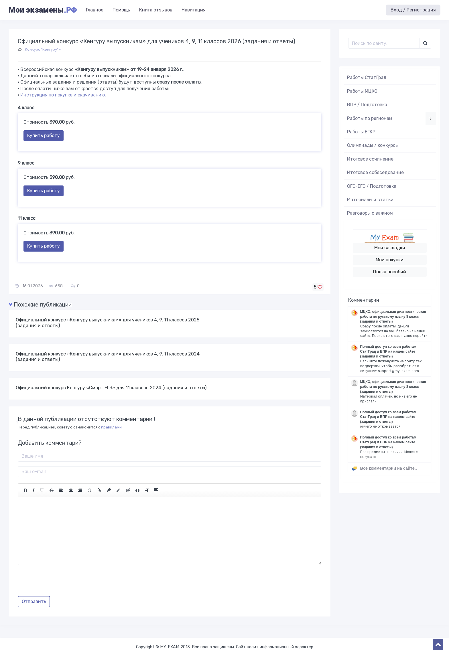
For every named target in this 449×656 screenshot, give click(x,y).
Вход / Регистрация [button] (413, 10)
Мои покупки (389, 259)
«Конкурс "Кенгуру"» (42, 49)
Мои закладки (389, 247)
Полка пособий (389, 271)
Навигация (194, 10)
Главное (94, 10)
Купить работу (43, 135)
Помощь (121, 10)
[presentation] (61, 582)
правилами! (112, 427)
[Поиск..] (384, 43)
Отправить (34, 601)
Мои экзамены (43, 10)
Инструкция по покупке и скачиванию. (63, 95)
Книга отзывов (155, 10)
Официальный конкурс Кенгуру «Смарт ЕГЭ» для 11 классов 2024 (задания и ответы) (111, 387)
